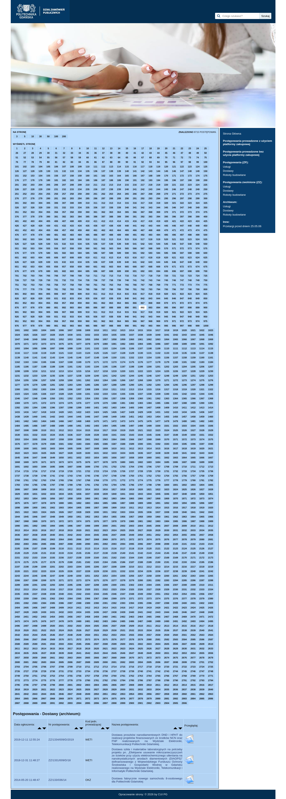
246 (174, 189)
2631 (192, 648)
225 (205, 185)
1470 (96, 421)
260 (87, 194)
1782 (210, 480)
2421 (166, 607)
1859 (78, 498)
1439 (26, 416)
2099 (166, 544)
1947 (43, 516)
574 (197, 248)
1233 (34, 375)
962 (103, 321)
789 (119, 289)
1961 (166, 516)
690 (127, 271)
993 (150, 325)
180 (48, 180)
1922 (26, 512)
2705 (34, 666)
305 (48, 203)
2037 (26, 535)
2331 (184, 589)
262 (103, 194)
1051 (52, 339)
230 (48, 189)
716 (134, 275)
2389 (87, 603)
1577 (26, 444)
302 (24, 203)
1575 (210, 439)
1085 (149, 344)
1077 (78, 344)
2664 (78, 657)
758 (72, 285)
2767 (175, 676)
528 (32, 244)
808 (72, 294)
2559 (166, 635)
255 (48, 194)
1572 (184, 439)
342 (142, 207)
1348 (34, 398)
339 (119, 207)
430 (48, 225)
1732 (175, 471)
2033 (192, 530)
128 (32, 171)
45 (166, 153)
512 (103, 239)
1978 (113, 521)
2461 (113, 616)
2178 (52, 562)
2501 (61, 626)
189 (119, 180)
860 (87, 303)
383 (72, 216)
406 (56, 221)
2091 (96, 544)
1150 (113, 357)
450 (205, 225)
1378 (96, 403)
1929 (87, 512)
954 (40, 321)
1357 (113, 398)
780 (48, 289)
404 (40, 221)
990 (127, 325)
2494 (201, 621)
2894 (78, 703)
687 (103, 271)
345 (166, 207)
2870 (69, 698)
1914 (157, 507)
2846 (61, 694)
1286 (96, 385)
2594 (69, 644)
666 (134, 266)
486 (95, 235)
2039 (43, 535)
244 (158, 189)
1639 (166, 453)
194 (158, 180)
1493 (96, 426)
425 (205, 221)
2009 (184, 526)
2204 (78, 566)
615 (127, 257)
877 (24, 307)
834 (79, 298)
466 (134, 230)
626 (17, 262)
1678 (105, 462)
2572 (78, 639)
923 (189, 312)
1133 (166, 353)
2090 (87, 544)
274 (197, 194)
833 (72, 298)
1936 (149, 512)
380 (48, 216)
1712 (201, 466)
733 (72, 280)
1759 (210, 476)
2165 (140, 557)
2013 (17, 530)
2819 (26, 689)
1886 (113, 503)
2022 (96, 530)
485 (87, 235)
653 (32, 266)
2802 (78, 685)
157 (64, 175)
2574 (96, 639)
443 (150, 225)
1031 (78, 335)
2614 (43, 648)
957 (64, 321)
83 (72, 162)
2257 (140, 576)
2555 (131, 635)
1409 (166, 407)
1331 (87, 394)
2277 (113, 580)
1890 (149, 503)
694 (158, 271)
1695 (52, 466)
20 (166, 148)
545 (166, 244)
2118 (131, 548)
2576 (113, 639)
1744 (78, 476)
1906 (87, 507)
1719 (61, 471)
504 (40, 239)
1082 (122, 344)
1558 (61, 439)
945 (166, 316)
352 (24, 212)
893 (150, 307)
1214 (69, 371)
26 (17, 153)
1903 (61, 507)
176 (17, 180)
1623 (26, 453)
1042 (175, 335)
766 (134, 285)
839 (119, 298)
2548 (69, 635)
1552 (210, 435)
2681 (26, 662)
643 (150, 262)
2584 (184, 639)
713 (111, 275)
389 (119, 216)
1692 (26, 466)
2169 (175, 557)
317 (142, 203)
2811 (157, 685)
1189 (52, 366)
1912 (140, 507)
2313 (26, 589)
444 (158, 225)
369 (158, 212)
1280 (43, 385)
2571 (69, 639)
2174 (17, 562)
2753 (52, 676)
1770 (105, 480)
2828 (105, 689)
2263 (192, 576)
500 (205, 235)
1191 (69, 366)
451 (17, 230)
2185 (113, 562)
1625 (43, 453)
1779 (184, 480)
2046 (105, 535)
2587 (210, 639)
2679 (210, 657)
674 (197, 266)
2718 (149, 666)
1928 (78, 512)
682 (64, 271)
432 (64, 225)
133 (72, 171)
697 (182, 271)
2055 (184, 535)
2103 (201, 544)
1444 (69, 416)
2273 (78, 580)
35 (87, 153)
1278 (26, 385)
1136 (192, 353)
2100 (175, 544)
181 (56, 180)
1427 (122, 412)
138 (111, 171)
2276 (105, 580)
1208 (17, 371)
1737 (17, 476)
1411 (184, 407)
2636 (34, 653)
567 (142, 248)
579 (40, 253)
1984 (166, 521)
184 (79, 180)
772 (182, 285)
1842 (131, 494)
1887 (122, 503)
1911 (131, 507)
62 (103, 157)
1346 (17, 398)
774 (197, 285)
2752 (43, 676)
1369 (17, 403)
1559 (69, 439)
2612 (26, 648)
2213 (157, 566)
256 (56, 194)
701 (17, 275)
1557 (52, 439)
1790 (78, 485)
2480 (78, 621)
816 (134, 294)
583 (72, 253)
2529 (105, 630)
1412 (192, 407)
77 (24, 162)
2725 (210, 666)
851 (17, 303)
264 (119, 194)
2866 (34, 698)
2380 (210, 598)
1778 (175, 480)
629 (40, 262)
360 (87, 212)
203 (32, 185)
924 (197, 312)
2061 (34, 539)
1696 (61, 466)
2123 (175, 548)
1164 (34, 362)
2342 (78, 594)
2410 (69, 607)
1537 (78, 435)
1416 (26, 412)
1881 (69, 503)
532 (64, 244)
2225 (61, 571)
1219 (113, 371)
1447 (96, 416)
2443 (157, 612)
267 (142, 194)
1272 (175, 380)
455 (48, 230)
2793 (201, 680)
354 (40, 212)
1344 (201, 394)
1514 (78, 430)
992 (142, 325)
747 (182, 280)
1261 (78, 380)
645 (166, 262)
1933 (122, 512)
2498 (34, 626)
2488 (149, 621)
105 (48, 166)
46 (174, 153)
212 (103, 185)
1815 (96, 489)
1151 (122, 357)
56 (56, 157)
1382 (131, 403)
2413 (96, 607)
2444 (166, 612)
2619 (87, 648)
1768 (87, 480)
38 (111, 153)
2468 (175, 616)
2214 (166, 566)
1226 (175, 371)
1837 (87, 494)
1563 (105, 439)
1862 (105, 498)
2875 (113, 698)
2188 (140, 562)
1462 (26, 421)
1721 (78, 471)
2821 (43, 689)
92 (142, 162)
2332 (192, 589)
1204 (184, 366)
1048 (26, 339)
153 (32, 175)
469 (158, 230)
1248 (166, 375)
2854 (131, 694)
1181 (184, 362)
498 (189, 235)
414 (119, 221)
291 (134, 198)
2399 (175, 603)
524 (197, 239)
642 (142, 262)
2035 (210, 530)
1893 (175, 503)
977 (24, 325)
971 (174, 321)
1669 (26, 462)
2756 (78, 676)
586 (95, 253)
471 (174, 230)
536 (95, 244)
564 (119, 248)
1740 (43, 476)
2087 (61, 544)
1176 (140, 362)
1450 (122, 416)
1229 (201, 371)
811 (95, 294)
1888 (131, 503)
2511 (149, 626)
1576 (17, 444)
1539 (96, 435)
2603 (149, 644)
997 (182, 325)
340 (127, 207)
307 (64, 203)
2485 (122, 621)
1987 (192, 521)
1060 (131, 339)
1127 (113, 353)
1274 (192, 380)
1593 (166, 444)
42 (142, 153)
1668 (17, 462)
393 (150, 216)
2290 (26, 585)
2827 (96, 689)
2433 (69, 612)
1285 (87, 385)
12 (103, 148)
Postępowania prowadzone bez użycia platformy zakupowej (243, 153)
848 (189, 298)
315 (127, 203)
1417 (34, 412)
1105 (122, 348)
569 (158, 248)
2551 (96, 635)
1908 (105, 507)
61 (95, 157)
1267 (131, 380)
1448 (105, 416)
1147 (87, 357)
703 (32, 275)
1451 (131, 416)
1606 (78, 448)
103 (32, 166)
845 (166, 298)
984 (79, 325)
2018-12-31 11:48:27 (27, 760)
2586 (201, 639)
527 (24, 244)
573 (189, 248)
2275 (96, 580)
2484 (113, 621)
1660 (149, 457)
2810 (149, 685)
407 (64, 221)
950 (205, 316)
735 (87, 280)
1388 (184, 403)
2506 (105, 626)
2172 (201, 557)
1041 (166, 335)
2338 (43, 594)
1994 (52, 526)
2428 (26, 612)
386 (95, 216)
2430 (43, 612)
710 (87, 275)
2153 (34, 557)
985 (87, 325)
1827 (201, 489)
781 (56, 289)
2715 (122, 666)
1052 (61, 339)
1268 (140, 380)
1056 (96, 339)
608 (72, 257)
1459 (201, 416)
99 (197, 162)
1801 (175, 485)
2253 (105, 576)
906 (56, 312)
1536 (69, 435)
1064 (166, 339)
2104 (210, 544)
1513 (69, 430)
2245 (34, 576)
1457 (184, 416)
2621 (105, 648)
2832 (140, 689)
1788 (61, 485)
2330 (175, 589)
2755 (69, 676)
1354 (87, 398)
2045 (96, 535)
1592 (157, 444)
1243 (122, 375)
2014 (26, 530)
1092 (210, 344)
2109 (52, 548)
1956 (122, 516)
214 (119, 185)
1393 (26, 407)
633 (72, 262)
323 (189, 203)
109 (79, 166)
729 (40, 280)
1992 (34, 526)
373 (189, 212)
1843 (140, 494)
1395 (43, 407)
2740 (140, 671)
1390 (201, 403)
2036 (17, 535)
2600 (122, 644)
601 (17, 257)
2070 (113, 539)
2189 (149, 562)
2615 (52, 648)
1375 (69, 403)
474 (197, 230)
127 (24, 171)
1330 (78, 394)
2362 (52, 598)
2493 (192, 621)
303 (32, 203)
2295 (69, 585)
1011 (105, 330)
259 (79, 194)
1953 (96, 516)
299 (197, 198)
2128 (17, 553)
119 (158, 166)
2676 (184, 657)
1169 (78, 362)
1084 (140, 344)
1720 (69, 471)
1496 (122, 426)
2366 (87, 598)
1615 (157, 448)
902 (24, 312)
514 (119, 239)
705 (48, 275)
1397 (61, 407)
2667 (105, 657)
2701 (201, 662)
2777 (61, 680)
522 (182, 239)
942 (142, 316)
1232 (26, 375)
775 (205, 285)
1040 (157, 335)
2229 (96, 571)
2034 (201, 530)
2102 (192, 544)
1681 (131, 462)
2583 (175, 639)
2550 (87, 635)
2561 (184, 635)
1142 (43, 357)
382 (64, 216)
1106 (131, 348)
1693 (34, 466)
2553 (113, 635)
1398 (69, 407)
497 (182, 235)
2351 (157, 594)
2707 (52, 666)
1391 (210, 403)
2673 (157, 657)
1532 (34, 435)
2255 (122, 576)
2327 (149, 589)
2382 (26, 603)
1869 (166, 498)
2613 (34, 648)
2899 (122, 703)
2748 (210, 671)
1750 (131, 476)
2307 (175, 585)
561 (95, 248)
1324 (26, 394)
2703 (17, 666)
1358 (122, 398)
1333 (105, 394)
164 (119, 175)
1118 (34, 353)
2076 (166, 539)
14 (119, 148)
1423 (87, 412)
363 (111, 212)
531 (56, 244)
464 (119, 230)
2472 (210, 616)
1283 (69, 385)
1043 (184, 335)
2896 (96, 703)
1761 (26, 480)
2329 (166, 589)
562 (103, 248)
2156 (61, 557)
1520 (131, 430)
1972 (61, 521)
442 (142, 225)
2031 (175, 530)
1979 (122, 521)
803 (32, 294)
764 (119, 285)
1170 (87, 362)
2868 (52, 698)
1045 (201, 335)
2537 (175, 630)
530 (48, 244)
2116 (113, 548)
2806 (113, 685)
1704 (131, 466)
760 (87, 285)
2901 (140, 703)
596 (174, 253)
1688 (192, 462)
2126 (201, 548)
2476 (43, 621)
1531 (26, 435)
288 (111, 198)
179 (40, 180)
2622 (113, 648)
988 (111, 325)
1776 (157, 480)
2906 (184, 703)
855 (48, 303)
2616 (61, 648)
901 (17, 312)
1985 (175, 521)
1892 (166, 503)
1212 (52, 371)
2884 (192, 698)
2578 (131, 639)
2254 (113, 576)
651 (17, 266)
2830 (122, 689)
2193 (184, 562)
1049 (34, 339)
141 (134, 171)
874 (197, 303)
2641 (78, 653)
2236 (157, 571)
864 (119, 303)
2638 (52, 653)
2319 (78, 589)
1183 (201, 362)
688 (111, 271)
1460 (210, 416)
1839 (105, 494)
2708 (61, 666)
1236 (61, 375)
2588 (17, 644)
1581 (61, 444)
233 (72, 189)
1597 (201, 444)
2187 (131, 562)
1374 (61, 403)
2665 (87, 657)
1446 (87, 416)
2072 (131, 539)
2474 (26, 621)
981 (56, 325)
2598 (105, 644)
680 (48, 271)
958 (72, 321)
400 (205, 216)
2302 (131, 585)
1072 (34, 344)
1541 (113, 435)
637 (103, 262)
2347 (122, 594)
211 (95, 185)
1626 (52, 453)
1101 (87, 348)
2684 (52, 662)
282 (64, 198)
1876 (26, 503)
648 (189, 262)
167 (142, 175)
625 (205, 257)
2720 (166, 666)
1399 (78, 407)
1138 (210, 353)
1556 (43, 439)
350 (205, 207)
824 (197, 294)
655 (48, 266)
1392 (17, 407)
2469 (184, 616)
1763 (43, 480)
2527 (87, 630)
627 (24, 262)
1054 (78, 339)
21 (174, 148)
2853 (122, 694)
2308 (184, 585)
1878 (43, 503)
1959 (149, 516)
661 (95, 266)
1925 (52, 512)
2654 (192, 653)
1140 (26, 357)
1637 (149, 453)
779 (40, 289)
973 (189, 321)
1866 (140, 498)
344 (158, 207)
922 (182, 312)
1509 (34, 430)
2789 (166, 680)
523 (189, 239)
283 (72, 198)
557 (64, 248)
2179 (61, 562)
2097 (149, 544)
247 (182, 189)
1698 (78, 466)
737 (103, 280)
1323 (17, 394)
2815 (192, 685)
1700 (96, 466)
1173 (113, 362)
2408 (52, 607)
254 (40, 194)
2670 (131, 657)
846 (174, 298)
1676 (87, 462)
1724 (105, 471)
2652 (175, 653)
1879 (52, 503)
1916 (175, 507)
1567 (140, 439)
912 (103, 312)
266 (134, 194)
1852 (17, 498)
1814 (87, 489)
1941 (192, 512)
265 (127, 194)
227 (24, 189)
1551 (201, 435)
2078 (184, 539)
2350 (149, 594)
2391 (105, 603)
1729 (149, 471)
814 (119, 294)
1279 (34, 385)
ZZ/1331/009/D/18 (59, 760)
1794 (113, 485)
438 (111, 225)
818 (150, 294)
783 (72, 289)
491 (134, 235)
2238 (175, 571)
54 (40, 157)
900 (205, 307)
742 (142, 280)
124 (197, 166)
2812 (166, 685)
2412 (87, 607)
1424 (96, 412)
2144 (157, 553)
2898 (113, 703)
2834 (157, 689)
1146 (78, 357)
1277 (17, 385)
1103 (105, 348)
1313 (131, 389)
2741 (149, 671)
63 (111, 157)
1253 (210, 375)
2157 (69, 557)
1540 (105, 435)
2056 (192, 535)
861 (95, 303)
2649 (149, 653)
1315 (149, 389)
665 (127, 266)
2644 (105, 653)
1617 (175, 448)
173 (189, 175)
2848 (78, 694)
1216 (87, 371)
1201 (157, 366)
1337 (140, 394)
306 (56, 203)
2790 (175, 680)
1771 (113, 480)
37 (103, 153)
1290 (131, 385)
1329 (69, 394)
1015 (140, 330)
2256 (131, 576)
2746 (192, 671)
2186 (122, 562)
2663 (69, 657)
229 (40, 189)
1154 (149, 357)
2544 (34, 635)
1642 (192, 453)
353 (32, 212)
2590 (34, 644)
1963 (184, 516)
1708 (166, 466)
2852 (113, 694)
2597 (96, 644)
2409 (61, 607)
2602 (140, 644)
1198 (131, 366)
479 (40, 235)
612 (103, 257)
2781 (96, 680)
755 (48, 285)
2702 (210, 662)
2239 (184, 571)
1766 (69, 480)
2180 (69, 562)
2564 (210, 635)
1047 (17, 339)
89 (119, 162)
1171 (96, 362)
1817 (113, 489)
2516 (192, 626)
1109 (157, 348)
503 (32, 239)
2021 (87, 530)
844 (158, 298)
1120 (52, 353)
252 (24, 194)
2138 (105, 553)
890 (127, 307)
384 (79, 216)
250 (205, 189)
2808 (131, 685)
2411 (78, 607)
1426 (113, 412)
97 (182, 162)
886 (95, 307)
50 (48, 136)
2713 (105, 666)
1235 (52, 375)
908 (72, 312)
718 (150, 275)
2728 (34, 671)
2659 (34, 657)
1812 (69, 489)
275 (205, 194)
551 (17, 248)
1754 (166, 476)
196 (174, 180)
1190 (61, 366)
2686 (69, 662)
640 (127, 262)
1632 (105, 453)
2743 (166, 671)
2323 (113, 589)
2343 (87, 594)
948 (189, 316)
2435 (87, 612)
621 (174, 257)
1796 (131, 485)
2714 (113, 666)
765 (127, 285)
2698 (175, 662)
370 (166, 212)
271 (174, 194)
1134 (175, 353)
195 (166, 180)
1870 (175, 498)
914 (119, 312)
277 (24, 198)
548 (189, 244)
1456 (175, 416)
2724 (201, 666)
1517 (105, 430)
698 (189, 271)
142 (142, 171)
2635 (26, 653)
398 (189, 216)
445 (166, 225)
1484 (17, 426)
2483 (105, 621)
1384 (149, 403)
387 (103, 216)
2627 (157, 648)
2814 (184, 685)
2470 (192, 616)
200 (64, 136)
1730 (157, 471)
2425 (201, 607)
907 (64, 312)
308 (72, 203)
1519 (122, 430)
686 (95, 271)
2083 (26, 544)
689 (119, 271)
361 (95, 212)
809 (79, 294)
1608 (96, 448)
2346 (113, 594)
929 (40, 316)
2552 (105, 635)
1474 (131, 421)
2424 (192, 607)
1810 (52, 489)
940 (127, 316)
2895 (87, 703)
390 (127, 216)
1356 (105, 398)
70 (166, 157)
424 (197, 221)
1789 (69, 485)
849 (197, 298)
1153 (140, 357)
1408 (157, 407)
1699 (87, 466)
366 (134, 212)
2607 (184, 644)
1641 (184, 453)
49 (197, 153)
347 (182, 207)
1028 (52, 335)
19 (158, 148)
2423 (184, 607)
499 (197, 235)
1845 (157, 494)
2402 (201, 603)
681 (56, 271)
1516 (96, 430)
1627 (61, 453)
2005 (149, 526)
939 (119, 316)
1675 (78, 462)
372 (182, 212)
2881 (166, 698)
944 (158, 316)
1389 (192, 403)
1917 (184, 507)
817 (142, 294)
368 (150, 212)
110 (87, 166)
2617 (69, 648)
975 (205, 321)
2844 (43, 694)
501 (17, 239)
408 (72, 221)
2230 (105, 571)
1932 (113, 512)
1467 (69, 421)
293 (150, 198)
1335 (122, 394)
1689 (201, 462)
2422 (175, 607)
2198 (26, 566)
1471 (105, 421)
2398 (166, 603)
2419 (149, 607)
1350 (52, 398)
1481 (192, 421)
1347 (26, 398)
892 (142, 307)
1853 (26, 498)
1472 (113, 421)
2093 (113, 544)
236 (95, 189)
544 (158, 244)
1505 (201, 426)
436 (95, 225)
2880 (157, 698)
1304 (52, 389)
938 (111, 316)
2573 (87, 639)
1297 (192, 385)
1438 (17, 416)
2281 (149, 580)
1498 (140, 426)
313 (111, 203)
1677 (96, 462)
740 (127, 280)
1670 (34, 462)
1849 (192, 494)
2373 (149, 598)
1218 (105, 371)
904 (40, 312)
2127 (210, 548)
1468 (78, 421)
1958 (140, 516)
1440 (34, 416)
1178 (157, 362)
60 (87, 157)
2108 (43, 548)
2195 (201, 562)
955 (48, 321)
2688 (87, 662)
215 (127, 185)
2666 (96, 657)
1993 (43, 526)
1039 (149, 335)
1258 (52, 380)
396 (174, 216)
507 (64, 239)
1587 (113, 444)
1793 (105, 485)
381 (56, 216)
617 (142, 257)
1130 (140, 353)
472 (182, 230)
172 (182, 175)
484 (79, 235)
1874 (210, 498)
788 (111, 289)
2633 (210, 648)
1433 (175, 412)
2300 (113, 585)
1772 (122, 480)
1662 (166, 457)
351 (17, 212)
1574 (201, 439)
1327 (52, 394)
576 (17, 253)
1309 (96, 389)
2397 (157, 603)
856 (56, 303)
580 (48, 253)
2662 (61, 657)
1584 (87, 444)
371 (174, 212)
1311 (113, 389)
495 (166, 235)
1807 (26, 489)
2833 (149, 689)
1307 (78, 389)
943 (150, 316)
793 (150, 289)
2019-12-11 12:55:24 (27, 739)
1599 (17, 448)
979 (40, 325)
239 (119, 189)
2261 (175, 576)
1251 (192, 375)
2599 (113, 644)
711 (95, 275)
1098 (61, 348)
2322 (105, 589)
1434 (184, 412)
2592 (52, 644)
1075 (61, 344)
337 (103, 207)
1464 (43, 421)
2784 (122, 680)
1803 (192, 485)
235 (87, 189)
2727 (26, 671)
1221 (131, 371)
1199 (140, 366)
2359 (26, 598)
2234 (140, 571)
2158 (78, 557)
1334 (113, 394)
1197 (122, 366)
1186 (26, 366)
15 (127, 148)
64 (119, 157)
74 (197, 157)
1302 (34, 389)
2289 (17, 585)
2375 (166, 598)
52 (24, 157)
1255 (26, 380)
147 (182, 171)
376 (17, 216)
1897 (210, 503)
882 (64, 307)
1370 (26, 403)
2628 (166, 648)
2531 (122, 630)
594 (158, 253)
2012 (210, 526)
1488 (52, 426)
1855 (43, 498)
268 (150, 194)
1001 (17, 330)
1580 (52, 444)
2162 (113, 557)
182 (64, 180)
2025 (122, 530)
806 (56, 294)
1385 (157, 403)
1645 (17, 457)
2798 (43, 685)
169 (158, 175)
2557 (149, 635)
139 (119, 171)
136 (95, 171)
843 (150, 298)
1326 (43, 394)
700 (205, 271)
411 (95, 221)
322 (182, 203)
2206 (96, 566)
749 (197, 280)
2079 (192, 539)
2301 (122, 585)
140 (127, 171)
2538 (184, 630)
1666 (201, 457)
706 (56, 275)
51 (17, 157)
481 (56, 235)
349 (197, 207)
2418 (140, 607)
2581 (157, 639)
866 (134, 303)
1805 (210, 485)
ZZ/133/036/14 (57, 779)
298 (189, 198)
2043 (78, 535)
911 (95, 312)
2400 (184, 603)
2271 (61, 580)
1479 (175, 421)
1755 (175, 476)
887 (103, 307)
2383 (34, 603)
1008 (78, 330)
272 (182, 194)
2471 (201, 616)
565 (127, 248)
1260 (69, 380)
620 (166, 257)
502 (24, 239)
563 (111, 248)
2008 (175, 526)
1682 (140, 462)
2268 (34, 580)
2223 (43, 571)
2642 (87, 653)
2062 (43, 539)
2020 (78, 530)
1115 (210, 348)
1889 (140, 503)
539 (119, 244)
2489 (157, 621)
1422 (78, 412)
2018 (61, 530)
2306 (166, 585)
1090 (192, 344)
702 (24, 275)
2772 (17, 680)
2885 (201, 698)
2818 (17, 689)
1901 (43, 507)
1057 (105, 339)
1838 (96, 494)
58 (72, 157)
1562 (96, 439)
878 (32, 307)
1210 (34, 371)
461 (95, 230)
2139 (113, 553)
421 (174, 221)
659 (79, 266)
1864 (122, 498)
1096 (43, 348)
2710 (78, 666)
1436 (201, 412)
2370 (122, 598)
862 (103, 303)
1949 (61, 516)
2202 (61, 566)
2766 (166, 676)
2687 (78, 662)
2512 (157, 626)
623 (189, 257)
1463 (34, 421)
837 (103, 298)
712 (103, 275)
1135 (184, 353)
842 (142, 298)
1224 (157, 371)
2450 (17, 616)
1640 (175, 453)
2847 (69, 694)
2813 (175, 685)
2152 (26, 557)
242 (142, 189)
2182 (87, 562)
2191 (166, 562)
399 (197, 216)
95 (166, 162)
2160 (96, 557)
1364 (175, 398)
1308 (87, 389)
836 (95, 298)
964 (119, 321)
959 (79, 321)
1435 (192, 412)
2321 (96, 589)
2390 (96, 603)
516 (134, 239)
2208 (113, 566)
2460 (105, 616)
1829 (17, 494)
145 (166, 171)
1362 (157, 398)
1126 (105, 353)
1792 (96, 485)
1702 (113, 466)
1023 (210, 330)
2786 (140, 680)
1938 (166, 512)
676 (17, 271)
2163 (122, 557)
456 (56, 230)
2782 (105, 680)
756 (56, 285)
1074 (52, 344)
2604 (157, 644)
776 (17, 289)
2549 (78, 635)
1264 (105, 380)
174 (197, 175)
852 (24, 303)
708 (72, 275)
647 (182, 262)
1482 (201, 421)
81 (56, 162)
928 (32, 316)
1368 (210, 398)
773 (189, 285)
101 (17, 166)
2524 (61, 630)
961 (95, 321)
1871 (184, 498)
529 (40, 244)
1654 (96, 457)
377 (24, 216)
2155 (52, 557)
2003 (131, 526)
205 (48, 185)
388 (111, 216)
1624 (34, 453)
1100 (78, 348)
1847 (175, 494)
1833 (52, 494)
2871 (78, 698)
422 (182, 221)
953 (32, 321)
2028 (149, 530)
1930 (96, 512)
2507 (113, 626)
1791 (87, 485)
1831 (34, 494)
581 (56, 253)
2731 (61, 671)
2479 (69, 621)
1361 (149, 398)
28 (32, 153)
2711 (87, 666)
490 (127, 235)
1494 (105, 426)
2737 (113, 671)
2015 (34, 530)
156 (56, 175)
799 (197, 289)
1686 (175, 462)
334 (79, 207)
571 (174, 248)
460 (87, 230)
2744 (175, 671)
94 (158, 162)
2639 (61, 653)
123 (189, 166)
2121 (157, 548)
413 (111, 221)
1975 (87, 521)
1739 (34, 476)
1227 (184, 371)
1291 (140, 385)
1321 (201, 389)
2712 (96, 666)
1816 (105, 489)
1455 (166, 416)
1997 (78, 526)
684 (79, 271)
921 (174, 312)
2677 (192, 657)
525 (205, 239)
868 (150, 303)
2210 (131, 566)
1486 (34, 426)
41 (134, 153)
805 (48, 294)
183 (72, 180)
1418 (43, 412)
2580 (149, 639)
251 (17, 194)
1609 (105, 448)
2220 (17, 571)
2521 (34, 630)
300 (205, 198)
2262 (184, 576)
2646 (122, 653)
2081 (210, 539)
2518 (210, 626)
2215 (175, 566)
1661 (157, 457)
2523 (52, 630)
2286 (192, 580)
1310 (105, 389)
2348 (131, 594)
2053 (166, 535)
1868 (157, 498)
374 (197, 212)
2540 (201, 630)
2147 (184, 553)
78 (32, 162)
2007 (166, 526)
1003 (34, 330)
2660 (43, 657)
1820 (140, 489)
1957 (131, 516)
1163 (26, 362)
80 (48, 162)
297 (182, 198)
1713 (210, 466)
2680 (17, 662)
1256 (34, 380)
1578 (34, 444)
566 (134, 248)
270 (166, 194)
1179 (166, 362)
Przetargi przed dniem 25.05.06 (242, 226)
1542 (122, 435)
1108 (149, 348)
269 (158, 194)
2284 (175, 580)
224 (197, 185)
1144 (61, 357)
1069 (210, 339)
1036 (122, 335)
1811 (61, 489)
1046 (210, 335)
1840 (113, 494)
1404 (122, 407)
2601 (131, 644)
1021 (192, 330)
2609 (201, 644)
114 (119, 166)
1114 (201, 348)
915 (127, 312)
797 (182, 289)
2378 (192, 598)
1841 (122, 494)
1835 (69, 494)
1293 (157, 385)
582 (64, 253)
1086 (157, 344)
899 (197, 307)
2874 (105, 698)
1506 (210, 426)
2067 (87, 539)
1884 (96, 503)
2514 (175, 626)
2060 (26, 539)
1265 (113, 380)
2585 (192, 639)
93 (150, 162)
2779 (78, 680)
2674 (166, 657)
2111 (69, 548)
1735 (201, 471)
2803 (87, 685)
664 (119, 266)
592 (142, 253)
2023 (105, 530)
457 (64, 230)
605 (48, 257)
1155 (157, 357)
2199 (34, 566)
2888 (26, 703)
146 (174, 171)
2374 (157, 598)
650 (205, 262)
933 (72, 316)
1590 (140, 444)
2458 (87, 616)
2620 (96, 648)
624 (197, 257)
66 (134, 157)
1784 (26, 485)
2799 (52, 685)
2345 (105, 594)
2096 (140, 544)
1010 (96, 330)
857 (64, 303)
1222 (140, 371)
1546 (157, 435)
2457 (78, 616)
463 (111, 230)
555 (48, 248)
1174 (122, 362)
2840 (210, 689)
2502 (69, 626)
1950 (69, 516)
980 (48, 325)
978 (32, 325)
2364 (69, 598)
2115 (105, 548)
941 (134, 316)
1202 (166, 366)
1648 (43, 457)
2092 (105, 544)
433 (72, 225)
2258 (149, 576)
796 (174, 289)
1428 (131, 412)
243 (150, 189)
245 (166, 189)
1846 (166, 494)
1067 (192, 339)
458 (72, 230)
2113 (87, 548)
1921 (17, 512)
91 (134, 162)
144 (158, 171)
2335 (17, 594)
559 (79, 248)
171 (174, 175)
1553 (17, 439)
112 (103, 166)
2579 (140, 639)
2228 (87, 571)
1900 (34, 507)
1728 (140, 471)
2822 (52, 689)
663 (111, 266)
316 (134, 203)
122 (182, 166)
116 (134, 166)
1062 (149, 339)
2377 (184, 598)
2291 (34, 585)
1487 (43, 426)
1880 (61, 503)
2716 (131, 666)
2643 (96, 653)
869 (158, 303)
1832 (43, 494)
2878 (140, 698)
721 (174, 275)
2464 (140, 616)
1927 (69, 512)
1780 (192, 480)
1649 (52, 457)
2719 (157, 666)
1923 (34, 512)
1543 (131, 435)
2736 (105, 671)
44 (158, 153)
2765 (157, 676)
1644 (210, 453)
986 (95, 325)
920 (166, 312)
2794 (210, 680)
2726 (17, 671)
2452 (34, 616)
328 (32, 207)
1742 (61, 476)
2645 (113, 653)
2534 (149, 630)
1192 (78, 366)
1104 (113, 348)
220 (166, 185)
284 (79, 198)
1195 (105, 366)
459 (79, 230)
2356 (201, 594)
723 (189, 275)
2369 (113, 598)
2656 (210, 653)
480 (48, 235)
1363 (166, 398)
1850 (201, 494)
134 (79, 171)
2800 (61, 685)
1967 (17, 521)
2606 (175, 644)
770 (166, 285)
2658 (26, 657)
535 (87, 244)
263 (111, 194)
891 (134, 307)
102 (24, 166)
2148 (192, 553)
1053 (69, 339)
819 (158, 294)
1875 (17, 503)
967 (142, 321)
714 (119, 275)
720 (166, 275)
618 (150, 257)
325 (205, 203)
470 (166, 230)
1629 (78, 453)
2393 (122, 603)
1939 (175, 512)
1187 (34, 366)
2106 (26, 548)
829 (40, 298)
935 (87, 316)
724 (197, 275)
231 (56, 189)
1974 (78, 521)
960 (87, 321)
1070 (17, 344)
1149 (105, 357)
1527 (192, 430)
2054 (175, 535)
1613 (140, 448)
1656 (113, 457)
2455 (61, 616)
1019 (175, 330)
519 (158, 239)
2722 (184, 666)
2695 (149, 662)
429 (40, 225)
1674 (69, 462)
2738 (122, 671)
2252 (96, 576)
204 (40, 185)
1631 (96, 453)
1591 (149, 444)
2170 (184, 557)
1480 (184, 421)
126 (17, 171)
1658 (131, 457)
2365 (78, 598)
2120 (149, 548)
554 (40, 248)
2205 (87, 566)
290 (127, 198)
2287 (201, 580)
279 (40, 198)
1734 (192, 471)
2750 (26, 676)
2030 (166, 530)
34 (79, 153)
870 (166, 303)
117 (142, 166)
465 (127, 230)
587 (103, 253)
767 (142, 285)
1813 (78, 489)
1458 (192, 416)
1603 (52, 448)
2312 (17, 589)
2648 (140, 653)
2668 (113, 657)
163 (111, 175)
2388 (78, 603)
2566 (26, 639)
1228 (192, 371)
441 (134, 225)
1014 (131, 330)
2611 (17, 648)
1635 (131, 453)
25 (205, 148)
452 (24, 230)
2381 (17, 603)
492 (142, 235)
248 (189, 189)
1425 (105, 412)
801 (17, 294)
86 (95, 162)
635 (87, 262)
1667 (210, 457)
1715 (26, 471)
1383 (140, 403)
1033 (96, 335)
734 (79, 280)
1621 (210, 448)
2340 (61, 594)
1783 (17, 485)
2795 (17, 685)
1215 (78, 371)
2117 (122, 548)
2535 (157, 630)
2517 (201, 626)
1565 (122, 439)
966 (134, 321)
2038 (34, 535)
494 (158, 235)
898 (189, 307)
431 (56, 225)
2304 (149, 585)
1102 (96, 348)
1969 (34, 521)
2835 (166, 689)
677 (24, 271)
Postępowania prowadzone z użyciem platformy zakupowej (247, 142)
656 (56, 266)
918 (150, 312)
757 (64, 285)
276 (17, 198)
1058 (113, 339)
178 (32, 180)
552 (24, 248)
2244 (26, 576)
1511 (52, 430)
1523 (157, 430)
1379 (105, 403)
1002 (26, 330)
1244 (131, 375)
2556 (140, 635)
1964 (192, 516)
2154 (43, 557)
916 (134, 312)
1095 (34, 348)
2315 (43, 589)
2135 (78, 553)
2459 (96, 616)
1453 (149, 416)
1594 (175, 444)
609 (79, 257)
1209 (26, 371)
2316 (52, 589)
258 (72, 194)
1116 (17, 353)
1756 (184, 476)
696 (174, 271)
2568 (43, 639)
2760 (113, 676)
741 (134, 280)
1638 (157, 453)
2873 (96, 698)
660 (87, 266)
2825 (78, 689)
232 (64, 189)
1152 (131, 357)
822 (182, 294)
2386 (61, 603)
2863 (210, 694)
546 (174, 244)
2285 (184, 580)
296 (174, 198)
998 (189, 325)
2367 (96, 598)
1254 (17, 380)
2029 (157, 530)
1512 (61, 430)
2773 (26, 680)
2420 (157, 607)
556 (56, 248)
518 (150, 239)
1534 (52, 435)
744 (158, 280)
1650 (61, 457)
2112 (78, 548)
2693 (131, 662)
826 (17, 298)
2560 (175, 635)
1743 (69, 476)
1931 (105, 512)
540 (127, 244)
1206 (201, 366)
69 (158, 157)
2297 (87, 585)
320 (166, 203)
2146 (175, 553)
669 (158, 266)
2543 (26, 635)
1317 (166, 389)
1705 (140, 466)
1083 (131, 344)
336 (95, 207)
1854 (34, 498)
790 (127, 289)
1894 (184, 503)
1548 (175, 435)
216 (134, 185)
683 (72, 271)
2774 (34, 680)
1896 (201, 503)
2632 (201, 648)
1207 (210, 366)
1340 (166, 394)
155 (48, 175)
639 (119, 262)
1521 (140, 430)
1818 (122, 489)
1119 (43, 353)
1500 (157, 426)
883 (72, 307)
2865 (26, 698)
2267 (26, 580)
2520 (26, 630)
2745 (184, 671)
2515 (184, 626)
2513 (166, 626)
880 (48, 307)
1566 (131, 439)
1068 (201, 339)
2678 (201, 657)
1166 (52, 362)
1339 (157, 394)
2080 (201, 539)
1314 (140, 389)
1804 (201, 485)
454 (40, 230)
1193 (87, 366)
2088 (69, 544)
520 (166, 239)
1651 (69, 457)
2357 (210, 594)
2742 (157, 671)
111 (95, 166)
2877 (131, 698)
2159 (87, 557)
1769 (96, 480)
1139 (17, 357)
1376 (78, 403)
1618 (184, 448)
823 (189, 294)
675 (205, 266)
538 (111, 244)
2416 (122, 607)
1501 (166, 426)
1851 (210, 494)
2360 (34, 598)
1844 (149, 494)
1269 (149, 380)
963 (111, 321)
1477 (157, 421)
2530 (113, 630)
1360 (140, 398)
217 (142, 185)
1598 (210, 444)
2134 (69, 553)
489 (119, 235)
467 (142, 230)
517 (142, 239)
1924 (43, 512)
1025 (26, 335)
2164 (131, 557)
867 (142, 303)
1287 (105, 385)
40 (127, 153)
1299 (210, 385)
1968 (26, 521)
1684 (157, 462)
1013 (122, 330)
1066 (184, 339)
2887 (17, 703)
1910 (122, 507)
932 (64, 316)
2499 (43, 626)
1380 (113, 403)
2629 (175, 648)
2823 (61, 689)
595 (166, 253)
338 (111, 207)
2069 (105, 539)
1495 (113, 426)
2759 (105, 676)
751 (17, 285)
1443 (61, 416)
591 (134, 253)
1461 (17, 421)
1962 (175, 516)
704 (40, 275)
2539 (192, 630)
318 (150, 203)
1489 (61, 426)
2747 (201, 671)
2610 (210, 644)
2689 (96, 662)
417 (142, 221)
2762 (131, 676)
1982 (149, 521)
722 (182, 275)
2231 (113, 571)
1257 (43, 380)
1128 (122, 353)
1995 (61, 526)
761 (95, 285)
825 (205, 294)
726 (17, 280)
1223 (149, 371)
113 (111, 166)
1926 (61, 512)
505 (48, 239)
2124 (184, 548)
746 (174, 280)
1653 (87, 457)
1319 (184, 389)
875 (205, 303)
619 (158, 257)
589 (119, 253)
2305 (157, 585)
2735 (96, 671)
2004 (140, 526)
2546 (52, 635)
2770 (201, 676)
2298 (96, 585)
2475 (34, 621)
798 (189, 289)
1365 (184, 398)
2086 (52, 544)
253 (32, 194)
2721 (175, 666)
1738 (26, 476)
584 (79, 253)
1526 (184, 430)
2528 (96, 630)
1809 (43, 489)
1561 (87, 439)
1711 (192, 466)
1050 (43, 339)
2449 (210, 612)
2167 (157, 557)
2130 (34, 553)
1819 (131, 489)
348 (189, 207)
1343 (192, 394)
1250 (184, 375)
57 (64, 157)
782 (64, 289)
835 (87, 298)
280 (48, 198)
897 (182, 307)
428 (32, 225)
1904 (69, 507)
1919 (201, 507)
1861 (96, 498)
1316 (157, 389)
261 (95, 194)
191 (134, 180)
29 (40, 153)
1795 (122, 485)
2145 (166, 553)
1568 (149, 439)
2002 (122, 526)
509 (79, 239)
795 (166, 289)
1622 (17, 453)
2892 (61, 703)
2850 (96, 694)
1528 (201, 430)
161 (95, 175)
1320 (192, 389)
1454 (157, 416)
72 (182, 157)
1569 (157, 439)
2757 (87, 676)
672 (182, 266)
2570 (61, 639)
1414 (210, 407)
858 (72, 303)
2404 (17, 607)
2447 (192, 612)
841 (134, 298)
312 (103, 203)
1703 (122, 466)
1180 (175, 362)
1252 (201, 375)
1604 (61, 448)
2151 (17, 557)
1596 (192, 444)
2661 (52, 657)
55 (48, 157)
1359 (131, 398)
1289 (122, 385)
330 (48, 207)
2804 (96, 685)
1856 (52, 498)
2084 (34, 544)
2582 (166, 639)
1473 (122, 421)
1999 (96, 526)
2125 (192, 548)
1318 (175, 389)
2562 (192, 635)
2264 (201, 576)
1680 (122, 462)
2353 (175, 594)
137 (103, 171)
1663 (175, 457)
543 (150, 244)
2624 (131, 648)
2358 (17, 598)
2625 (140, 648)
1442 (52, 416)
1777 (166, 480)
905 (48, 312)
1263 (96, 380)
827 (24, 298)
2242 (210, 571)
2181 (78, 562)
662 (103, 266)
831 (56, 298)
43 (150, 153)
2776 (52, 680)
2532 (131, 630)
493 (150, 235)
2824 (69, 689)
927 (24, 316)
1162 (17, 362)
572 (182, 248)
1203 (175, 366)
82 (64, 162)
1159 (192, 357)
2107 (34, 548)
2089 (78, 544)
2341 (69, 594)
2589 (26, 644)
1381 (122, 403)
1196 (113, 366)
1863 (113, 498)
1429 (140, 412)
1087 (166, 344)
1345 (210, 394)
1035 (113, 335)
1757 (192, 476)
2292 (43, 585)
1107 (140, 348)
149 (197, 171)
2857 (157, 694)
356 (56, 212)
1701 (105, 466)
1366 (192, 398)
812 (103, 294)
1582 (69, 444)
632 (64, 262)
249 (197, 189)
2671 (140, 657)
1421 (69, 412)
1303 (43, 389)
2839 (201, 689)
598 (189, 253)
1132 (157, 353)
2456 (69, 616)
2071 (122, 539)
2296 (78, 585)
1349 (43, 398)
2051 (149, 535)
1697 (69, 466)
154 (40, 175)
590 (127, 253)
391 (134, 216)
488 (111, 235)
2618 (78, 648)
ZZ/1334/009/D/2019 (61, 739)
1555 (34, 439)
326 (17, 207)
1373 (52, 403)
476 (17, 235)
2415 (113, 607)
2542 (17, 635)
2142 (140, 553)
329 (40, 207)
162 (103, 175)
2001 (113, 526)
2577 (122, 639)
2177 (43, 562)
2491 (175, 621)
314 (119, 203)
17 (142, 148)
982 (64, 325)
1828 (210, 489)
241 (134, 189)
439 (119, 225)
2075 (157, 539)
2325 (131, 589)
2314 (34, 589)
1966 (210, 516)
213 (111, 185)
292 (142, 198)
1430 (149, 412)
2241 (201, 571)
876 (17, 307)
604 (40, 257)
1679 (113, 462)
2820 (34, 689)
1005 (52, 330)
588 (111, 253)
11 (95, 148)
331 (56, 207)
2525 (69, 630)
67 (142, 157)
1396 (52, 407)
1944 (17, 516)
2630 (184, 648)
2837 (184, 689)
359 (79, 212)
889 (119, 307)
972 (182, 321)
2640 (69, 653)
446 (174, 225)
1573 (192, 439)
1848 (184, 494)
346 (174, 207)
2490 (166, 621)
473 (189, 230)
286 (95, 198)
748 (189, 280)
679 (40, 271)
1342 (184, 394)
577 (24, 253)
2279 (131, 580)
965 (127, 321)
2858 (166, 694)
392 (142, 216)
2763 (140, 676)
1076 (69, 344)
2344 (96, 594)
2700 (192, 662)
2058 (210, 535)
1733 (184, 471)
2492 (184, 621)
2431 (52, 612)
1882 (78, 503)
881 (56, 307)
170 (166, 175)
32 (64, 153)
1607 (87, 448)
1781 (201, 480)
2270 (52, 580)
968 (150, 321)
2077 (175, 539)
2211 (140, 566)
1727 (131, 471)
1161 (210, 357)
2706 (43, 666)
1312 (122, 389)
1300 (17, 389)
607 (64, 257)
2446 (184, 612)
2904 (166, 703)
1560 (78, 439)
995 (166, 325)
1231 (17, 375)
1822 (157, 489)
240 (127, 189)
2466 (157, 616)
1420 (61, 412)
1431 (157, 412)
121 (174, 166)
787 (103, 289)
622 (182, 257)
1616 (166, 448)
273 (189, 194)
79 (40, 162)
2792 (192, 680)
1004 (43, 330)
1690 (210, 462)
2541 (210, 630)
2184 (105, 562)
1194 (96, 366)
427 (24, 225)
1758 (201, 476)
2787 (149, 680)
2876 (122, 698)
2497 (26, 626)
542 (142, 244)
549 (197, 244)
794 (158, 289)
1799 (157, 485)
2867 (43, 698)
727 (24, 280)
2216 (184, 566)
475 (205, 230)
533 (72, 244)
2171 (192, 557)
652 (24, 266)
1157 (175, 357)
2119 (140, 548)
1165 (43, 362)
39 (119, 153)
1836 (78, 494)
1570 (166, 439)
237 (103, 189)
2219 (210, 566)
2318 (69, 589)
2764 (149, 676)
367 (142, 212)
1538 (87, 435)
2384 (43, 603)
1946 (34, 516)
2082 (17, 544)
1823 (166, 489)
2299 (105, 585)
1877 (34, 503)
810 (87, 294)
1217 (96, 371)
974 (197, 321)
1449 (113, 416)
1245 (140, 375)
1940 (184, 512)
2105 (17, 548)
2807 (122, 685)
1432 (166, 412)
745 (166, 280)
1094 (26, 348)
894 (158, 307)
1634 (122, 453)
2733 (78, 671)
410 (87, 221)
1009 (87, 330)
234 (79, 189)
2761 (122, 676)
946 (174, 316)
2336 (26, 594)
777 (24, 289)
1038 (140, 335)
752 (24, 285)
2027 (140, 530)
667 (142, 266)
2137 (96, 553)
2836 (175, 689)
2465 (149, 616)
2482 (96, 621)
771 (174, 285)
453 (32, 230)
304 (40, 203)
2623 (122, 648)
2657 (17, 657)
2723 (192, 666)
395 (166, 216)
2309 (192, 585)
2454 (52, 616)
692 (142, 271)
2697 (166, 662)
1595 (184, 444)
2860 (184, 694)
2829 (113, 689)
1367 (201, 398)
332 (64, 207)
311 (95, 203)
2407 (43, 607)
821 (174, 294)
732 (64, 280)
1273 (184, 380)
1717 (43, 471)
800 (205, 289)
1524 (166, 430)
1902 (52, 507)
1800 (166, 485)
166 (134, 175)
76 (17, 162)
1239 (87, 375)
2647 (131, 653)
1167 (61, 362)
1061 (140, 339)
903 (32, 312)
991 (134, 325)
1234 (43, 375)
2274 (87, 580)
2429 (34, 612)
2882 (175, 698)
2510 (140, 626)
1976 (96, 521)
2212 (149, 566)
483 (72, 235)
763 (111, 285)
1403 (113, 407)
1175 (131, 362)
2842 (26, 694)
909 (79, 312)
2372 (140, 598)
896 (174, 307)
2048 (122, 535)
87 (103, 162)
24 (197, 148)
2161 (105, 557)
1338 (149, 394)
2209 (122, 566)
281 (56, 198)
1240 (96, 375)
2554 (122, 635)
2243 (17, 576)
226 (17, 189)
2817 (210, 685)
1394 (34, 407)
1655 (105, 457)
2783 (113, 680)
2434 (78, 612)
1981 (140, 521)
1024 (17, 335)
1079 (96, 344)
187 (103, 180)
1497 (131, 426)
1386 (166, 403)
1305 (61, 389)
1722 (87, 471)
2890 (43, 703)
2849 (87, 694)
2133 (61, 553)
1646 (26, 457)
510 (87, 239)
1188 (43, 366)
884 (79, 307)
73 (189, 157)
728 (32, 280)
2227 (78, 571)
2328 (157, 589)
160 (87, 175)
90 (127, 162)
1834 (61, 494)
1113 (192, 348)
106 (56, 166)
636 (95, 262)
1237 (69, 375)
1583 (78, 444)
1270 (157, 380)
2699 (184, 662)
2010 (192, 526)
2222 (34, 571)
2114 (96, 548)
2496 (17, 626)
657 (64, 266)
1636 (140, 453)
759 (79, 285)
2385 (52, 603)
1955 (113, 516)
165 (127, 175)
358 (72, 212)
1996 (69, 526)
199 (197, 180)
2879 (149, 698)
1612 (131, 448)
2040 (52, 535)
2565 (17, 639)
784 (79, 289)
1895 (192, 503)
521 (174, 239)
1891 (157, 503)
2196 (210, 562)
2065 (69, 539)
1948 (52, 516)
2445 (175, 612)
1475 (140, 421)
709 (79, 275)
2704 (26, 666)
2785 (131, 680)
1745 (87, 476)
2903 (157, 703)
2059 (17, 539)
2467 (166, 616)
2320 (87, 589)
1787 (52, 485)
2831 (131, 689)
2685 (61, 662)
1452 (140, 416)
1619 (192, 448)
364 (119, 212)
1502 (175, 426)
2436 (96, 612)
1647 (34, 457)
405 (48, 221)
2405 (26, 607)
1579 (43, 444)
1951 (78, 516)
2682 (34, 662)
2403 (210, 603)
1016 (149, 330)
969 (158, 321)
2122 (166, 548)
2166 (149, 557)
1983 (157, 521)
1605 (69, 448)
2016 (43, 530)
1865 (131, 498)
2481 (87, 621)
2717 (140, 666)
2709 (69, 666)
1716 (34, 471)
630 (48, 262)
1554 (26, 439)
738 (111, 280)
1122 (69, 353)
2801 (69, 685)
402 (24, 221)
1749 (122, 476)
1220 (122, 371)
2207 (105, 566)
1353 (78, 398)
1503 (184, 426)
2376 (175, 598)
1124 (87, 353)
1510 (43, 430)
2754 (61, 676)
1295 (175, 385)
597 (182, 253)
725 (205, 275)
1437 (210, 412)
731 (56, 280)
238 (111, 189)
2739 (131, 671)
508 (72, 239)
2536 (166, 630)
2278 (122, 580)
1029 (61, 335)
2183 (96, 562)
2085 (43, 544)
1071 (26, 344)
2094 (122, 544)
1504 (192, 426)
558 (72, 248)
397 (182, 216)
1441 (43, 416)
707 (64, 275)
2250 (78, 576)
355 (48, 212)
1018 (166, 330)
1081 (113, 344)
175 (205, 175)
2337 (34, 594)
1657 (122, 457)
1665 (192, 457)
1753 (157, 476)
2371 (131, 598)
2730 (52, 671)
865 (127, 303)
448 (189, 225)
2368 (105, 598)
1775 (149, 480)
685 (87, 271)
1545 (149, 435)
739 (119, 280)
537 (103, 244)
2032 (184, 530)
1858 (69, 498)
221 (174, 185)
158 (72, 175)
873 (189, 303)
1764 (52, 480)
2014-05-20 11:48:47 (27, 779)
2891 (52, 703)
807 (64, 294)
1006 (61, 330)
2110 (61, 548)
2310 (201, 585)
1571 (175, 439)
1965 (201, 516)
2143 (149, 553)
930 (48, 316)
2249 (69, 576)
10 (32, 136)
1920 (210, 507)
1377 (87, 403)
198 (189, 180)
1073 (43, 344)
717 (142, 275)
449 (197, 225)
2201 (52, 566)
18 (150, 148)
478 (32, 235)
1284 (78, 385)
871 (174, 303)
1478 (166, 421)
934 (79, 316)
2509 (131, 626)
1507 (17, 430)
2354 (184, 594)
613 (111, 257)
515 (127, 239)
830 (48, 298)
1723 (96, 471)
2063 (52, 539)
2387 (69, 603)
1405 (131, 407)
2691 (113, 662)
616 (134, 257)
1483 (210, 421)
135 (87, 171)
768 (150, 285)
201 (17, 185)
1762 (34, 480)
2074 (149, 539)
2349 (140, 594)
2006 (157, 526)
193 (150, 180)
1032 (87, 335)
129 (40, 171)
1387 (175, 403)
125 (205, 166)
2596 (87, 644)
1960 (157, 516)
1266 (122, 380)
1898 (17, 507)
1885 (105, 503)
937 (103, 316)
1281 (52, 385)
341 (134, 207)
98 (189, 162)
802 (24, 294)
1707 (157, 466)
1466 (61, 421)
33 (72, 153)
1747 (105, 476)
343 (150, 207)
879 (40, 307)
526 (17, 244)
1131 (149, 353)
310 (87, 203)
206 (56, 185)
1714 (17, 471)
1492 (87, 426)
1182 (192, 362)
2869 (61, 698)
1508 (26, 430)
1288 (113, 385)
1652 (78, 457)
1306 (69, 389)
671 (174, 266)
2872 (87, 698)
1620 (201, 448)
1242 (113, 375)
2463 (131, 616)
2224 (52, 571)
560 (87, 248)
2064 (61, 539)
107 (64, 166)
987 (103, 325)
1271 (166, 380)
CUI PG (163, 794)
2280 (140, 580)
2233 (131, 571)
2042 (69, 535)
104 (40, 166)
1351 (61, 398)
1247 (157, 375)
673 (189, 266)
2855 (140, 694)
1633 (113, 453)
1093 (17, 348)
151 (17, 175)
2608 (192, 644)
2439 (122, 612)
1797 (140, 485)
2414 (105, 607)
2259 (157, 576)
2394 (131, 603)
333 (72, 207)
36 (95, 153)
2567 (34, 639)
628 (32, 262)
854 (40, 303)
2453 (43, 616)
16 (134, 148)
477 (24, 235)
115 (127, 166)
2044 (87, 535)
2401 (192, 603)
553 (32, 248)
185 (87, 180)
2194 (192, 562)
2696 (157, 662)
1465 (52, 421)
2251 (87, 576)
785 (87, 289)
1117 (26, 353)
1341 (175, 394)
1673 (61, 462)
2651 (166, 653)
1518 (113, 430)
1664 (184, 457)
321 (174, 203)
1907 (96, 507)
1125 (96, 353)
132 (64, 171)
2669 (122, 657)
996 (174, 325)
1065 (175, 339)
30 (40, 136)
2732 (69, 671)
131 (56, 171)
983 (72, 325)
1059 (122, 339)
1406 (140, 407)
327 (24, 207)
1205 (192, 366)
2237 (166, 571)
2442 (149, 612)
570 (166, 248)
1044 (192, 335)
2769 (192, 676)
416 (134, 221)
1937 (157, 512)
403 (32, 221)
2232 (122, 571)
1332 (96, 394)
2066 (78, 539)
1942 (201, 512)
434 (79, 225)
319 (158, 203)
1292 (149, 385)
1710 (184, 466)
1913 (149, 507)
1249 (175, 375)
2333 (201, 589)
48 (189, 153)
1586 (105, 444)
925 (205, 312)
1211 (43, 371)
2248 (61, 576)
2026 (131, 530)
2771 (210, 676)
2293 (52, 585)
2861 (192, 694)
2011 (201, 526)
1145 (69, 357)
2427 (17, 612)
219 (158, 185)
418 (150, 221)
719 (158, 275)
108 (72, 166)
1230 (210, 371)
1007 (69, 330)
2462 (122, 616)
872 (182, 303)
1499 (149, 426)
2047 (113, 535)
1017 (157, 330)
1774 (140, 480)
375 (205, 212)
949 (197, 316)
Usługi (227, 166)
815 (127, 294)
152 (24, 175)
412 (103, 221)
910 (87, 312)
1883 (87, 503)
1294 (166, 385)
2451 (26, 616)
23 (189, 148)
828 (32, 298)
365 (127, 212)
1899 (26, 507)
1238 (78, 375)
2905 (175, 703)
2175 (26, 562)
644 (158, 262)
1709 (175, 466)
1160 (201, 357)
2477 (52, 621)
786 (95, 289)
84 (79, 162)
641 (134, 262)
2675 (175, 657)
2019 (69, 530)
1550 (192, 435)
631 (56, 262)
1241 (105, 375)
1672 (52, 462)
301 (17, 203)
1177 (149, 362)
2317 (61, 589)
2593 (61, 644)
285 (87, 198)
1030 (69, 335)
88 (111, 162)
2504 (87, 626)
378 (32, 216)
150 (205, 171)
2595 (78, 644)
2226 (69, 571)
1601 (34, 448)
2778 (69, 680)
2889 (34, 703)
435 (87, 225)
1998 (87, 526)
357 (64, 212)
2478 (61, 621)
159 (79, 175)
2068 (96, 539)
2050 (140, 535)
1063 (157, 339)
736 (95, 280)
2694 (140, 662)
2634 (17, 653)
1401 (96, 407)
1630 (87, 453)
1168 (69, 362)
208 (72, 185)
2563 (201, 635)
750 (205, 280)
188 (111, 180)
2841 (17, 694)
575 (205, 248)
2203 (69, 566)
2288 (210, 580)
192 (142, 180)
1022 (201, 330)
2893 (69, 703)
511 (95, 239)
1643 (201, 453)
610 (87, 257)
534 (79, 244)
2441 (140, 612)
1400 (87, 407)
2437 (105, 612)
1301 (26, 389)
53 (32, 157)
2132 (52, 553)
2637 (43, 653)
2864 (17, 698)
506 (56, 239)
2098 (157, 544)
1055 (87, 339)
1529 (210, 430)
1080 (105, 344)
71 (174, 157)
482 (64, 235)
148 (189, 171)
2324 (122, 589)
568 (150, 248)
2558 (157, 635)
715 (127, 275)
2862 (201, 694)
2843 (34, 694)
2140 (122, 553)
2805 (105, 685)
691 (134, 271)
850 (205, 298)
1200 (149, 366)
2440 (131, 612)
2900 (131, 703)
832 (64, 298)
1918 (192, 507)
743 (150, 280)
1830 (26, 494)
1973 (69, 521)
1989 (210, 521)
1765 (61, 480)
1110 (166, 348)
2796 (26, 685)
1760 (17, 480)
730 (48, 280)
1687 (184, 462)
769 (158, 285)
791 (134, 289)
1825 (184, 489)
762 (103, 285)
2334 (210, 589)
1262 (87, 380)
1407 (149, 407)
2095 (131, 544)
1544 (140, 435)
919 (158, 312)
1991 (26, 526)
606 (56, 257)
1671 (43, 462)
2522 (43, 630)
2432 (61, 612)
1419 (52, 412)
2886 (210, 698)
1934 (131, 512)
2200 (43, 566)
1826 (192, 489)
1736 (210, 471)
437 (103, 225)
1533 (43, 435)
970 (166, 321)
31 (56, 153)
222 (182, 185)
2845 (52, 694)
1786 (43, 485)
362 (103, 212)
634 (79, 262)
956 (56, 321)
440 (127, 225)
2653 (184, 653)
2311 (210, 585)
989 (119, 325)
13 (111, 148)
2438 (113, 612)
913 (111, 312)
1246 (149, 375)
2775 (43, 680)
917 (142, 312)
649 (197, 262)
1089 (184, 344)
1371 (34, 403)
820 (166, 294)
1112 (184, 348)
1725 (113, 471)
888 (111, 307)
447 (182, 225)
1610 (113, 448)
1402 (105, 407)
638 (111, 262)
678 (32, 271)
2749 (17, 676)
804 (40, 294)
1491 (78, 426)
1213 (61, 371)
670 (166, 266)
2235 (149, 571)
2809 (140, 685)
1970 (43, 521)
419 (158, 221)
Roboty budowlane (234, 174)
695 (166, 271)
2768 (184, 676)
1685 (166, 462)
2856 (149, 694)
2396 (149, 603)
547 (182, 244)
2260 (166, 576)
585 (87, 253)
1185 (17, 366)
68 (150, 157)
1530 (17, 435)
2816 (201, 685)
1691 (17, 466)
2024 (113, 530)
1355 (96, 398)
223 (189, 185)
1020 (184, 330)
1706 (149, 466)
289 (119, 198)
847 (182, 298)
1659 (140, 457)
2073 (140, 539)
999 (197, 325)
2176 (34, 562)
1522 (149, 430)
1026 (34, 335)
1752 (149, 476)
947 (182, 316)
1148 (96, 357)
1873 (201, 498)
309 (79, 203)
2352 (166, 594)
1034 (105, 335)
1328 (61, 394)
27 (24, 153)
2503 (78, 626)
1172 (105, 362)
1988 (201, 521)
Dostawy (228, 170)
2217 (192, 566)
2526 (78, 630)
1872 (192, 498)
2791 (184, 680)
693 (150, 271)
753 (32, 285)
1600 (26, 448)
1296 (184, 385)
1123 (78, 353)
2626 (149, 648)
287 (103, 198)
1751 (140, 476)
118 (150, 166)
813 (111, 294)
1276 (210, 380)
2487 (140, 621)
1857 (61, 498)
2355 (192, 594)
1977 (105, 521)
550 (205, 244)
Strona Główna (232, 133)
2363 (61, 598)
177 (24, 180)
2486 (131, 621)
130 (48, 171)
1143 (52, 357)
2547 (61, 635)
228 (32, 189)
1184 (210, 362)
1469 (87, 421)
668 (150, 266)
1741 (52, 476)
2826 (87, 689)
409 (79, 221)
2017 (52, 530)
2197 (17, 566)
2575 (105, 639)
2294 (61, 585)
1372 (43, 403)
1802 (184, 485)
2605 (166, 644)
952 (24, 321)
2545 (43, 635)
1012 (113, 330)
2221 (26, 571)
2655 (201, 653)
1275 (201, 380)
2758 (96, 676)
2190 (157, 562)
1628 (69, 453)
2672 (149, 657)
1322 (210, 389)
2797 (34, 685)
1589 (131, 444)
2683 (43, 662)
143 (150, 171)
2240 (192, 571)
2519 (17, 630)
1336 (131, 394)
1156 (166, 357)
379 (40, 216)
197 (182, 180)
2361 (43, 598)
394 (158, 216)
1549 (184, 435)
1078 (87, 344)
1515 (87, 430)
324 (197, 203)
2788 (157, 680)
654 (40, 266)
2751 (34, 676)
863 (111, 303)
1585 (96, 444)
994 (158, 325)
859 (79, 303)
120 (166, 166)
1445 (78, 416)
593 (150, 253)
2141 (131, 553)
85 (87, 162)
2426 (210, 607)
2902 (149, 703)
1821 (149, 489)
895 (166, 307)
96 (174, 162)
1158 (184, 357)
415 (127, 221)
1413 (201, 407)
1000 (205, 325)
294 (158, 198)
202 (24, 185)
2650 (157, 653)
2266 (17, 580)
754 (40, 285)
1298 (201, 385)
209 (79, 185)
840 (127, 298)
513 (111, 239)
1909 (113, 507)
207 (64, 185)
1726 (122, 471)
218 (150, 185)
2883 (184, 698)
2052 (157, 535)
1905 (78, 507)
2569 (52, 639)
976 (17, 325)
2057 (201, 535)
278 (32, 198)
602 (24, 257)
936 (95, 316)
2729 (43, 671)
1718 (52, 471)
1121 (61, 353)
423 (189, 221)
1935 (140, 512)
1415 (17, 412)
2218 (201, 566)
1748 (113, 476)
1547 (166, 435)
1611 (122, 448)
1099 (69, 348)
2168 (166, 557)
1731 (166, 471)
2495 (210, 621)
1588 (122, 444)
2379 (201, 598)
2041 (61, 535)
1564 (113, 439)
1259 (61, 380)
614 (119, 257)
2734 (87, 671)
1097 (52, 348)
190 (127, 180)
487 (103, 235)
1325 (34, 394)
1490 (69, 426)
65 (127, 157)
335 (87, 207)
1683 (149, 462)
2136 (87, 553)
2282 (157, 580)
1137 (201, 353)
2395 (140, 603)
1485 (26, 426)
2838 (192, 689)
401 (17, 221)
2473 (17, 621)
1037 (131, 335)
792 (142, 289)
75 (205, 157)
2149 (201, 553)
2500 (52, 626)
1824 (175, 489)
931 (56, 316)
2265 (210, 576)
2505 (96, 626)
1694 (43, 466)
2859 (175, 694)
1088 (175, 344)
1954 (105, 516)
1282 (61, 385)
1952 (87, 516)
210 (87, 185)
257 (64, 194)
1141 (34, 357)
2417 (131, 607)
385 (87, 216)
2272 (69, 580)
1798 (149, 485)
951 (17, 321)
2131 (43, 553)
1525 (175, 430)
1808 (34, 489)
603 (32, 257)
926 (17, 316)
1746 (96, 476)
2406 (34, 607)
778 (32, 289)
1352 (69, 398)
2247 (52, 576)
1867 (149, 498)
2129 (26, 553)
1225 (166, 371)
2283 (166, 580)
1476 (149, 421)
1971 (52, 521)
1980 (131, 521)
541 (134, 244)
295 (166, 198)
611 (95, 257)
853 (32, 303)
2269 (43, 580)
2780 (87, 680)
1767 (78, 480)
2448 (201, 612)
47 (182, 153)
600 (205, 253)
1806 (17, 489)
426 (17, 225)
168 (150, 175)
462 (103, 230)
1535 (61, 435)
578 (32, 253)
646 (174, 262)
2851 (105, 694)
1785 (34, 485)
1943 (210, 512)
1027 (43, 335)
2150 (210, 553)
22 (182, 148)
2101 (184, 544)
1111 (175, 348)
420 (166, 221)
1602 (43, 448)
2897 (105, 703)
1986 (184, 521)
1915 (166, 507)
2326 (140, 589)
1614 (149, 448)
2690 (105, 662)
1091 (201, 344)
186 (95, 180)
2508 (122, 626)
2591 (43, 644)
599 (197, 253)
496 (174, 235)
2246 (43, 576)
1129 (131, 353)
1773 (131, 480)
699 (197, 271)
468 (150, 230)
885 (87, 307)
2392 (113, 603)
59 (79, 157)
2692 (122, 662)
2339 (52, 594)
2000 (105, 526)
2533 (140, 630)
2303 (140, 585)
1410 (175, 407)
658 (72, 266)
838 (111, 298)
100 (56, 136)
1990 (17, 526)
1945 (26, 516)
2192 (175, 562)
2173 (210, 557)
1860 (87, 498)
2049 (131, 535)
